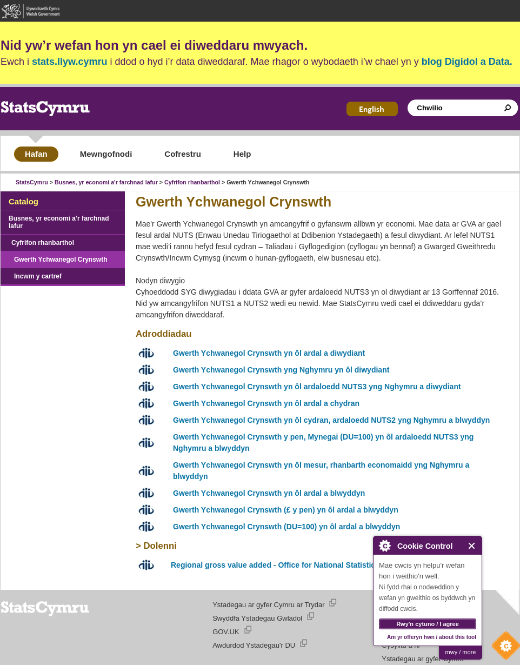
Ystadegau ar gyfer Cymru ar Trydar (268, 605)
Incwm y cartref (38, 276)
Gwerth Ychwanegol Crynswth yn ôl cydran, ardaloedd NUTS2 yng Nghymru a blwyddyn (331, 420)
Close (472, 545)
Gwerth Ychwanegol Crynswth (60, 259)
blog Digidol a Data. (467, 61)
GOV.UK (225, 632)
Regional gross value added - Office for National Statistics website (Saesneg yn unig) (324, 565)
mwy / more (460, 652)
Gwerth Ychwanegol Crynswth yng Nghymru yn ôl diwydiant (281, 369)
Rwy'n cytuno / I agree (427, 624)
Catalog (23, 201)
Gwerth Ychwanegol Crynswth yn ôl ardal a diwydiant (269, 353)
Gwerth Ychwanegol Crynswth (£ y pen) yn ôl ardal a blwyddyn (285, 510)
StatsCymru (32, 182)
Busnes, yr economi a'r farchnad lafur (106, 182)
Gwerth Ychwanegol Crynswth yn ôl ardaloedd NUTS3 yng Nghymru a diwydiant (317, 386)
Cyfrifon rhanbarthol (192, 182)
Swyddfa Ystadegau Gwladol (257, 618)
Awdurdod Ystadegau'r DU (253, 645)
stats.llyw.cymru (69, 61)
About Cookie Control (384, 545)
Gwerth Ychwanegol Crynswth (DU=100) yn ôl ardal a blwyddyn (286, 526)
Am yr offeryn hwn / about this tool (431, 637)
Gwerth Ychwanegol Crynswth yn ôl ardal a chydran (266, 403)
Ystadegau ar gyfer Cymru (423, 659)
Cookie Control (503, 648)
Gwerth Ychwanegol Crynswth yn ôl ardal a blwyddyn (269, 493)
